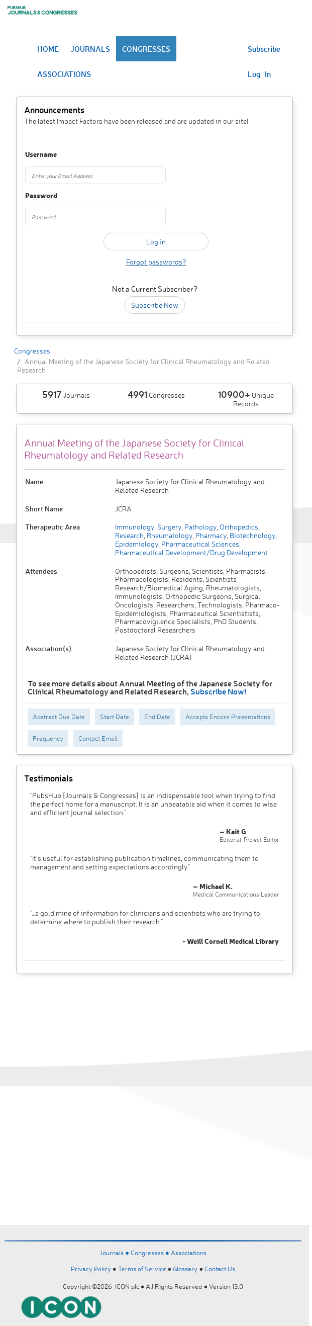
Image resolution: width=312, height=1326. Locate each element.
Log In (259, 74)
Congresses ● (151, 1253)
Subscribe (264, 49)
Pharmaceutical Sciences (199, 544)
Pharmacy (210, 535)
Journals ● (115, 1253)
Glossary (185, 1269)
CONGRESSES (146, 49)
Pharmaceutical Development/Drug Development (191, 552)
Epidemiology (136, 544)
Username (41, 154)
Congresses (32, 350)
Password (41, 196)
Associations (188, 1253)
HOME (48, 49)
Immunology (134, 526)
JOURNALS (90, 49)
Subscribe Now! (218, 691)
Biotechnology (251, 535)
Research (129, 535)
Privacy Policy (91, 1269)
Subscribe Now (154, 305)
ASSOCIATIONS (64, 74)
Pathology (200, 526)
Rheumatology (168, 535)
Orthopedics (238, 526)
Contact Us (219, 1269)
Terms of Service (142, 1269)
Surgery (168, 526)
